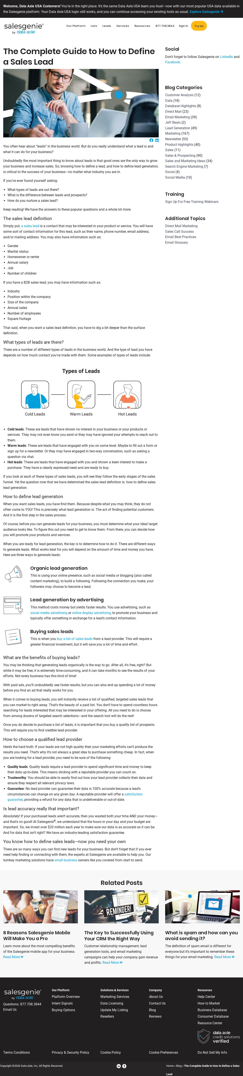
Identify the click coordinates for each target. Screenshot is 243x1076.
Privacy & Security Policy (70, 1052)
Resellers (107, 1016)
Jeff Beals (173, 122)
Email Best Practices (180, 237)
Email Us (10, 1010)
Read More (13, 957)
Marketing (172, 133)
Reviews (155, 1016)
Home (170, 1065)
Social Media (175, 177)
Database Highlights (180, 106)
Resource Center (210, 1023)
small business (65, 860)
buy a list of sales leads (74, 639)
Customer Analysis (179, 95)
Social (170, 172)
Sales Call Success (179, 231)
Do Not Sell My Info (212, 1052)
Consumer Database (213, 1016)
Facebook (172, 62)
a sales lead (30, 226)
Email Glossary (176, 242)
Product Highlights (179, 145)
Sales (169, 150)
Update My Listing (114, 1010)
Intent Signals (62, 1003)
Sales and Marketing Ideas (185, 161)
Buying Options (63, 1010)
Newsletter (173, 139)
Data (168, 101)
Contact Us (157, 1003)
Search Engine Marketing (184, 166)
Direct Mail (173, 111)
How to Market (209, 1003)
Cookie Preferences (163, 1052)
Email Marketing (177, 117)
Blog (152, 1010)
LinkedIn (226, 57)
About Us (156, 997)
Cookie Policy (110, 1052)
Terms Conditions (16, 1052)
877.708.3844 (30, 1004)
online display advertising (91, 613)
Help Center (206, 997)
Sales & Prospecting (180, 155)
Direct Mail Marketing (181, 226)
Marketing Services (114, 997)
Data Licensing (111, 1003)
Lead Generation (177, 128)
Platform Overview (66, 997)
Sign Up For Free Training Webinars (191, 202)
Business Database (212, 1010)
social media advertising (48, 613)
